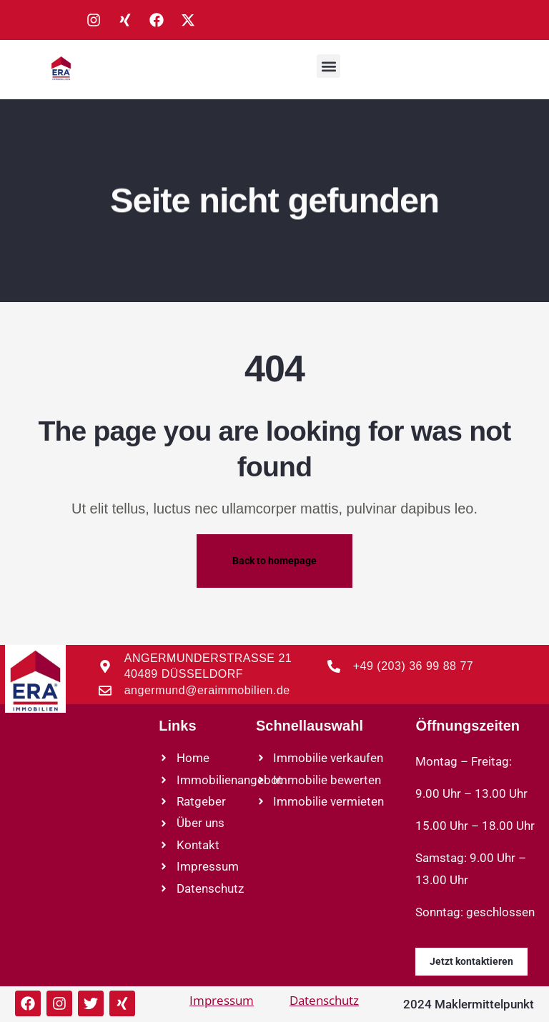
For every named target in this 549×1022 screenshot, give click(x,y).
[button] (328, 66)
